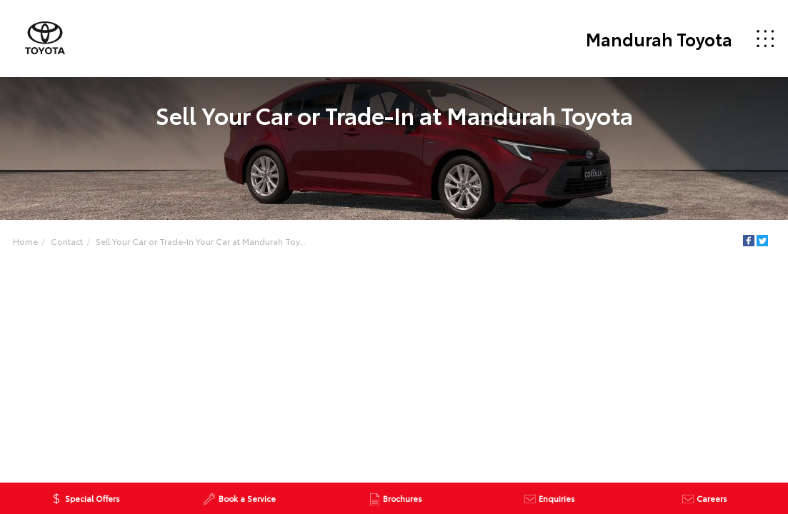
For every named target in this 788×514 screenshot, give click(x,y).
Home (25, 241)
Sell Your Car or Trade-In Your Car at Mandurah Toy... (201, 241)
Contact (67, 241)
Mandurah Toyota (659, 38)
